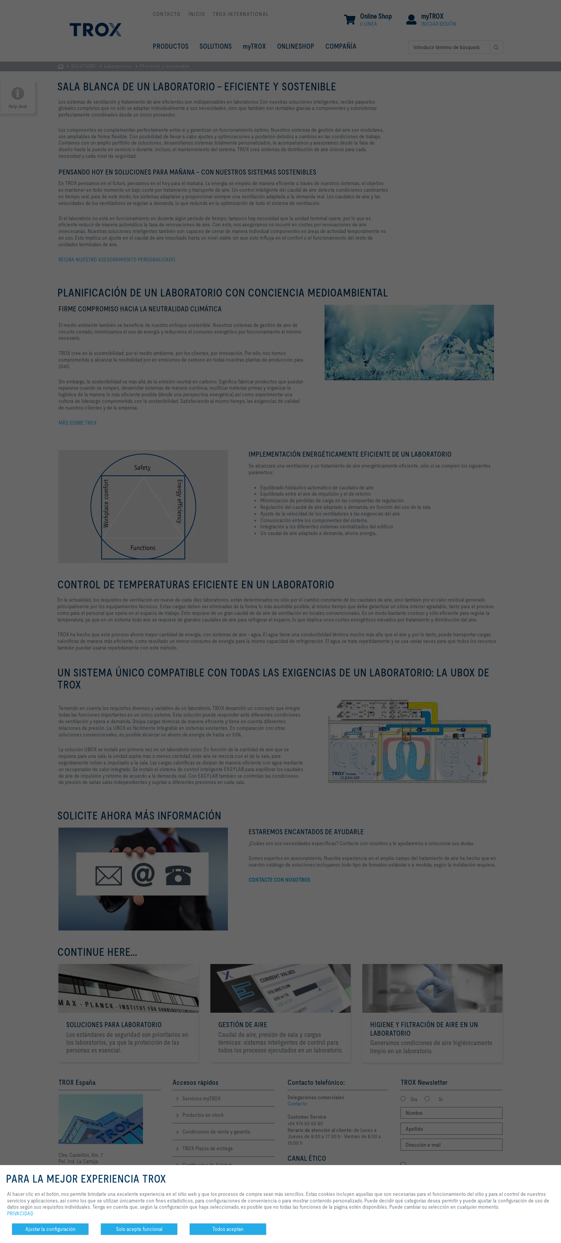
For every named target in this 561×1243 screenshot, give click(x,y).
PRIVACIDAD (20, 1213)
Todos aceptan (227, 1229)
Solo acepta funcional (139, 1229)
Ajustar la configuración (50, 1229)
